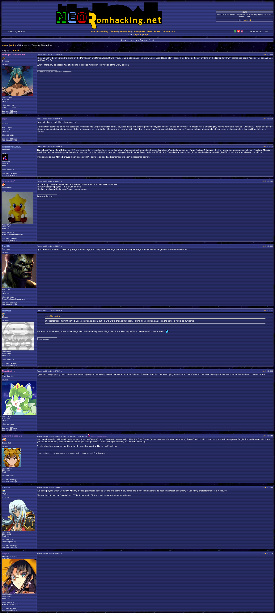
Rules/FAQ (102, 31)
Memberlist (125, 31)
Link (264, 55)
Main (93, 31)
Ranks (157, 31)
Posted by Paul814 (52, 316)
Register (137, 34)
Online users (168, 31)
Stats (149, 31)
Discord (247, 20)
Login (146, 34)
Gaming (12, 45)
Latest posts (139, 31)
